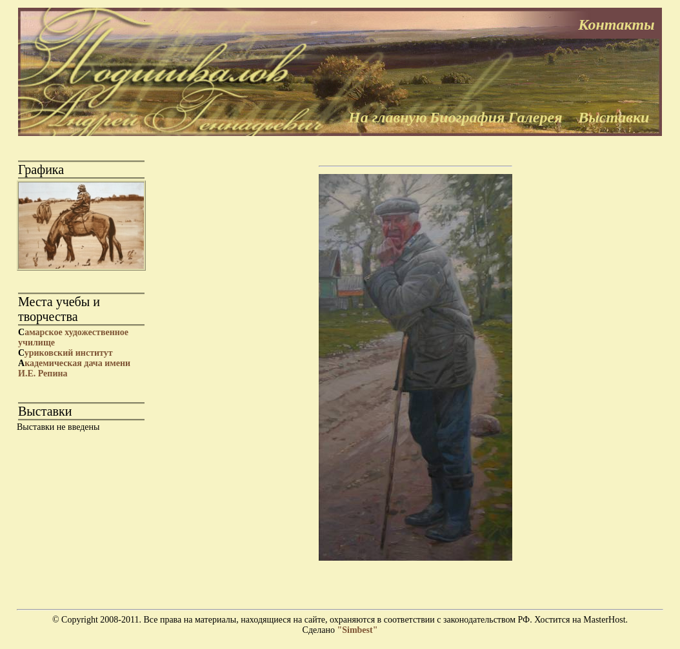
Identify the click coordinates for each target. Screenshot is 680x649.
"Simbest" (357, 630)
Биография (467, 117)
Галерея (535, 117)
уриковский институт (65, 353)
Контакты (616, 24)
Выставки (613, 117)
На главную (387, 117)
